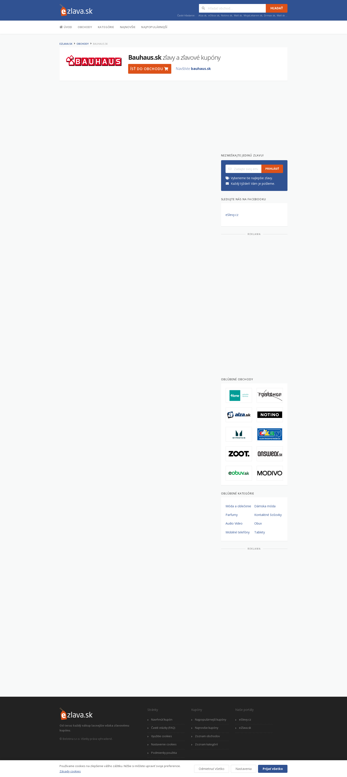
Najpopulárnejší (154, 27)
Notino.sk (226, 15)
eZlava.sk (66, 43)
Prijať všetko (273, 769)
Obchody (85, 27)
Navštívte (193, 68)
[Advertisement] (37, 105)
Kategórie (106, 27)
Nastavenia (243, 769)
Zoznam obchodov (207, 736)
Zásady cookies (70, 771)
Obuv (258, 523)
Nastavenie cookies (163, 744)
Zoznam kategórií (206, 744)
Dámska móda (265, 506)
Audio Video (234, 523)
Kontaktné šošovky (268, 515)
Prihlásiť (272, 169)
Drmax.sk (269, 15)
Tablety (259, 532)
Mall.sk (238, 15)
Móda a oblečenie (238, 506)
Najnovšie (128, 27)
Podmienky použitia (164, 753)
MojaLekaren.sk (253, 15)
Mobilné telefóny (238, 532)
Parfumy (232, 515)
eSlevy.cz (232, 215)
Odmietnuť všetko (211, 769)
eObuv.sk (213, 15)
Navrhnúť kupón (161, 719)
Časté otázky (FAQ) (163, 728)
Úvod (66, 27)
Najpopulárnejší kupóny (210, 719)
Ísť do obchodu (149, 68)
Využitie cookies (161, 736)
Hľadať (276, 8)
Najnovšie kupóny (206, 728)
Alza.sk (202, 15)
